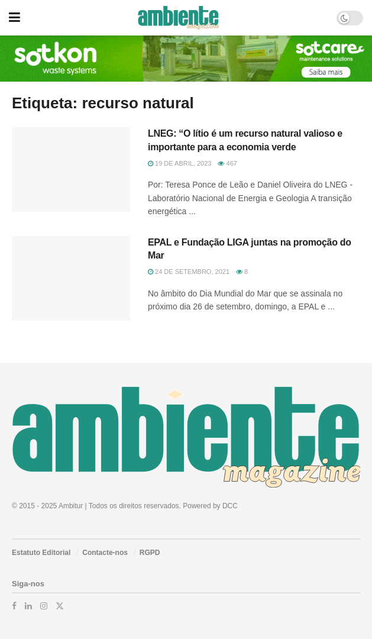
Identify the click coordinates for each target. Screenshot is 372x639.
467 (227, 163)
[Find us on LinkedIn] (28, 605)
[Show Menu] (14, 18)
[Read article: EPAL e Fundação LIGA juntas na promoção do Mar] (71, 278)
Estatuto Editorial (41, 552)
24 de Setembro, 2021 (188, 271)
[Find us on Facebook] (14, 605)
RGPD (150, 552)
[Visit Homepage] (178, 18)
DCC (230, 506)
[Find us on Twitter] (60, 605)
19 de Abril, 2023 (179, 163)
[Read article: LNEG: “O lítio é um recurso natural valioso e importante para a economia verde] (71, 169)
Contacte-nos (105, 552)
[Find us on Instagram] (43, 605)
